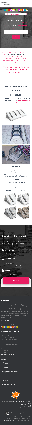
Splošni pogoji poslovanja (11, 372)
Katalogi (5, 380)
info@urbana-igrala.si (11, 274)
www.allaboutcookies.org (10, 420)
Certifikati (5, 376)
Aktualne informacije (9, 384)
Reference (5, 368)
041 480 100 (8, 262)
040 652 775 (8, 264)
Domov (6, 363)
